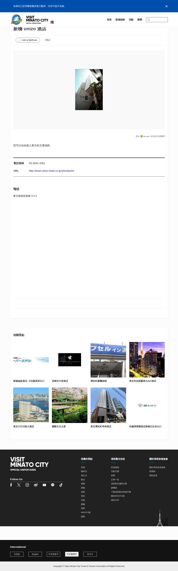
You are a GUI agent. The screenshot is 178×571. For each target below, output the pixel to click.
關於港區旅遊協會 (157, 481)
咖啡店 (84, 485)
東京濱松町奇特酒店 (101, 440)
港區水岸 (115, 514)
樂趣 (83, 518)
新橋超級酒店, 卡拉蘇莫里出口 (28, 394)
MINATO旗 (86, 526)
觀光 (83, 493)
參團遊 (114, 501)
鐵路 (83, 530)
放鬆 (83, 505)
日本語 (17, 554)
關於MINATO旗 (118, 510)
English (35, 554)
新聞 (113, 489)
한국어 (90, 554)
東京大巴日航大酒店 (23, 440)
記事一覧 (115, 493)
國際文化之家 (59, 440)
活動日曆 (115, 485)
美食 (83, 481)
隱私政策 (153, 489)
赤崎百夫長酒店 (60, 394)
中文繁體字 (72, 554)
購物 (83, 501)
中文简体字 (54, 554)
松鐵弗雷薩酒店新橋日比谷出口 (145, 440)
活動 (83, 514)
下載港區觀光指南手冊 (121, 505)
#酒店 (48, 53)
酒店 (83, 510)
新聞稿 (152, 485)
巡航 (83, 522)
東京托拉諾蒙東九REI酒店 (142, 394)
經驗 (83, 497)
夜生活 (84, 489)
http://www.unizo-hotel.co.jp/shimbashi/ (51, 184)
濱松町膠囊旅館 (99, 394)
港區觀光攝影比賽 (119, 497)
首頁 (12, 28)
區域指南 (22, 28)
